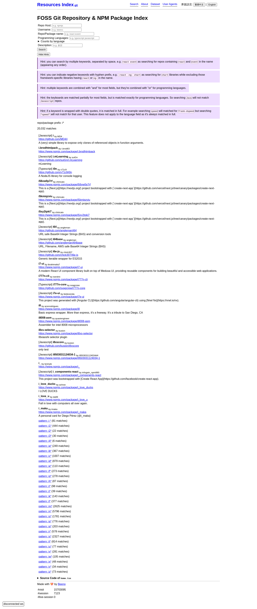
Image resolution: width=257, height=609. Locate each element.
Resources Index (55, 4)
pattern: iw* (45, 558)
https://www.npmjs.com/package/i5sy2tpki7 (64, 217)
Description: (60, 45)
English (212, 4)
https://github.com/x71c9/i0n (55, 174)
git (76, 5)
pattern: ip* (45, 523)
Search (134, 4)
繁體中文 (199, 4)
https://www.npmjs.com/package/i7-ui (61, 269)
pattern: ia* (45, 447)
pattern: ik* (45, 498)
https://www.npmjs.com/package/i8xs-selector (66, 335)
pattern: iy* (45, 568)
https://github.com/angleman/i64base (60, 244)
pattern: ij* (45, 493)
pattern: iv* (45, 553)
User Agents (170, 4)
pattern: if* (45, 473)
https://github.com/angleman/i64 (58, 232)
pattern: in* (45, 513)
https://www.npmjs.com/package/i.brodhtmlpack (67, 153)
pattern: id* (45, 462)
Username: (59, 30)
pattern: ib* (45, 452)
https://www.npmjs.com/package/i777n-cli (63, 281)
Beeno (62, 586)
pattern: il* (45, 503)
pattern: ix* (45, 563)
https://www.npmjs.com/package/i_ (59, 368)
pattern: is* (45, 538)
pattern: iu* (45, 548)
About (144, 4)
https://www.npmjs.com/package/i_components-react (70, 377)
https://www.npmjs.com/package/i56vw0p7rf (65, 186)
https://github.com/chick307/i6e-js (58, 256)
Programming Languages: (68, 39)
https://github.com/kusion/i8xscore (59, 347)
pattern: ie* (45, 467)
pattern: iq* (45, 528)
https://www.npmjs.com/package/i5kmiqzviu (64, 201)
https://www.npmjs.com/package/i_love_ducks (66, 389)
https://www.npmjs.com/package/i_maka (62, 413)
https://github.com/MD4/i (53, 141)
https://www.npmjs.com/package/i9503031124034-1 (69, 359)
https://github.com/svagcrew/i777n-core (62, 290)
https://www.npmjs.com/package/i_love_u (63, 401)
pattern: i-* (45, 422)
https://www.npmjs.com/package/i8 (59, 310)
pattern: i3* (45, 437)
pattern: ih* (45, 483)
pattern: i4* (45, 442)
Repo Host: (60, 25)
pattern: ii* (45, 488)
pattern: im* (45, 508)
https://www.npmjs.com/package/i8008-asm (64, 323)
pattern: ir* (45, 533)
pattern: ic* (45, 457)
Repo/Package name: (66, 34)
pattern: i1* (45, 427)
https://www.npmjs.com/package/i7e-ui (61, 298)
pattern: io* (45, 518)
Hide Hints (44, 54)
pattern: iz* (45, 573)
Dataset (155, 4)
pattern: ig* (45, 478)
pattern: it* (45, 543)
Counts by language (53, 41)
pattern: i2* (45, 432)
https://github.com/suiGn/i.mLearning (60, 161)
